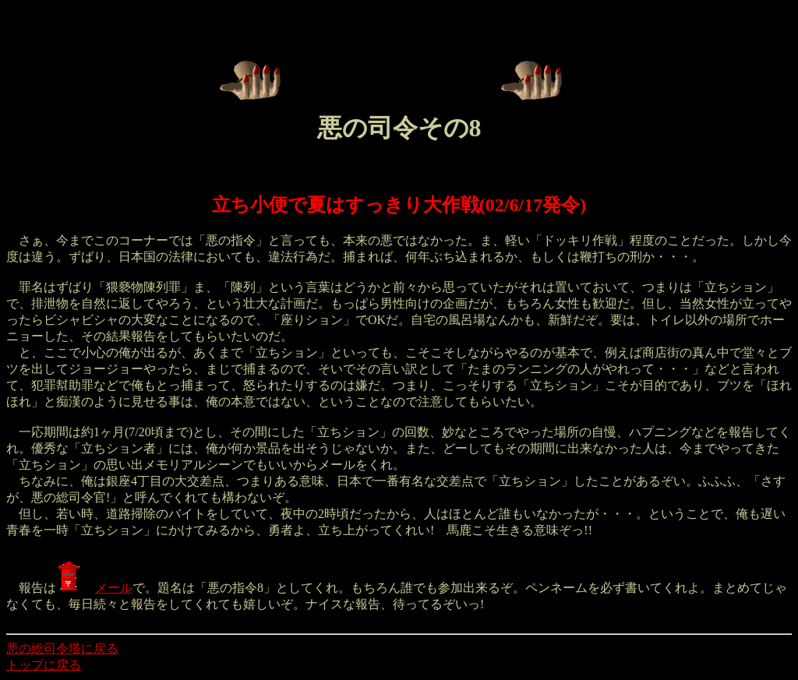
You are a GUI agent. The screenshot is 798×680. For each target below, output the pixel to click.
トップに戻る (43, 664)
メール (94, 587)
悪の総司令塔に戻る (62, 648)
